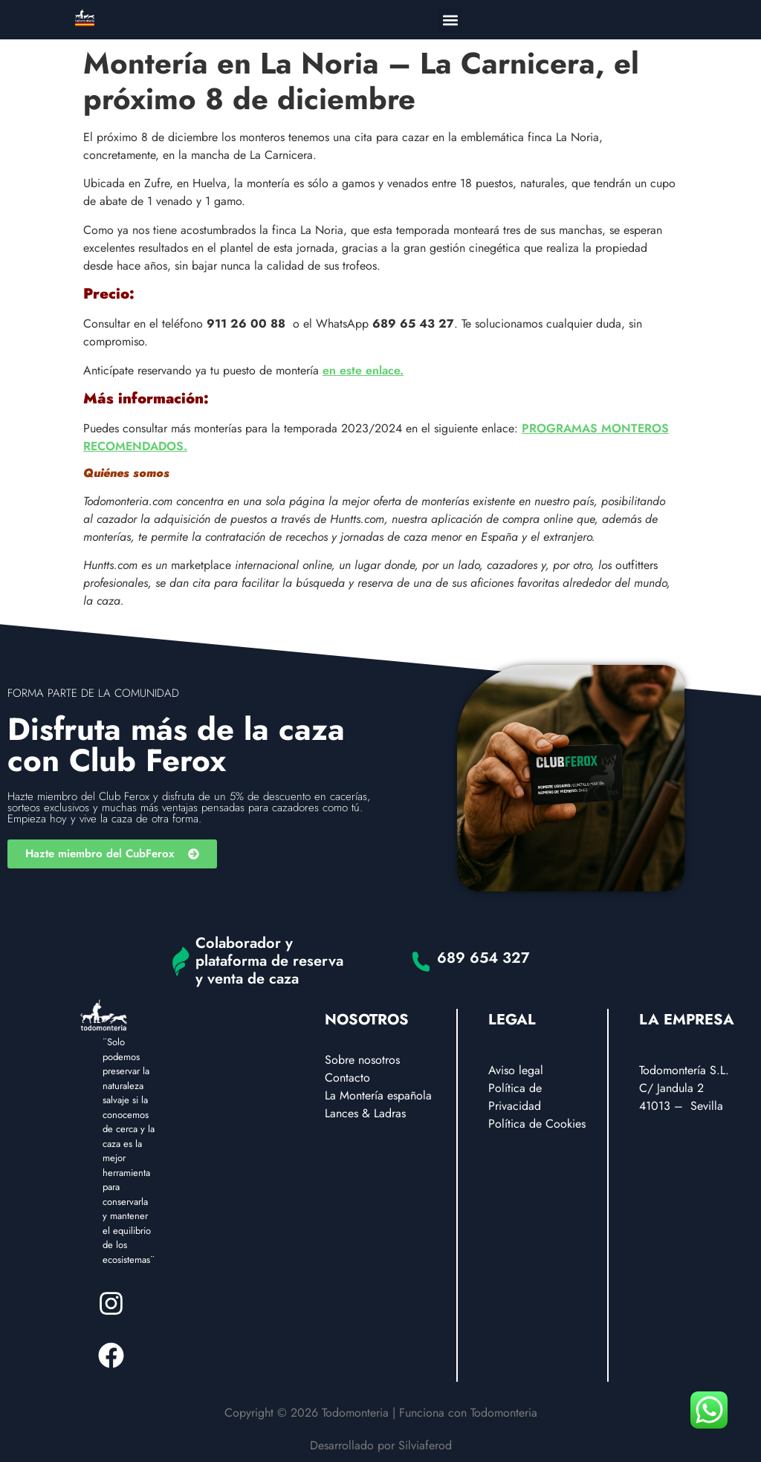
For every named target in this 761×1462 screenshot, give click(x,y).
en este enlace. (363, 370)
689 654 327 (483, 958)
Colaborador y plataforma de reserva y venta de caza (269, 961)
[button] (450, 19)
